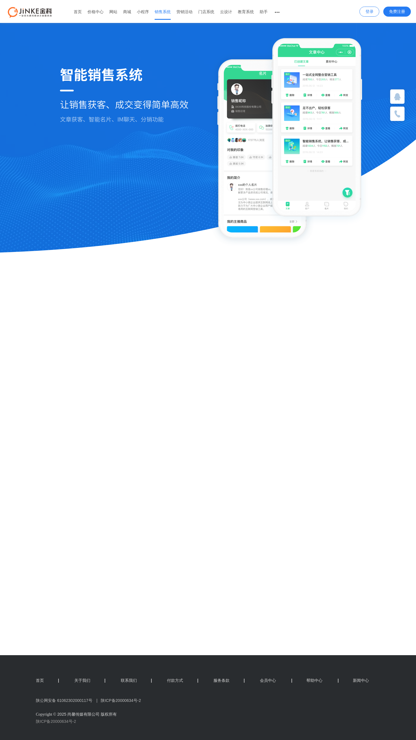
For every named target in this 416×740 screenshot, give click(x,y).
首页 (78, 11)
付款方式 (182, 680)
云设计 (226, 11)
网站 (113, 11)
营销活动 (184, 11)
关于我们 (90, 680)
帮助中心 (306, 680)
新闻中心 (353, 680)
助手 (264, 11)
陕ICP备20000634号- (120, 700)
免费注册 (397, 11)
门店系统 (206, 11)
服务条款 (229, 680)
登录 (370, 11)
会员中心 (268, 680)
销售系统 (163, 11)
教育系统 (246, 11)
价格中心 (96, 11)
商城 (127, 11)
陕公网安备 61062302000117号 (64, 700)
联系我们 (136, 680)
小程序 (143, 11)
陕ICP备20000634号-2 (56, 721)
